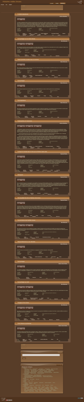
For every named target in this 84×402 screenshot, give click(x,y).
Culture (51, 95)
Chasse (47, 75)
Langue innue (27, 55)
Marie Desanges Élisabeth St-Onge (30, 372)
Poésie (54, 382)
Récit (58, 96)
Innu (6, 4)
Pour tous (37, 379)
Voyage (59, 75)
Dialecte (24, 380)
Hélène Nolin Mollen (62, 263)
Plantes (48, 389)
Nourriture (56, 388)
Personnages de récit (48, 391)
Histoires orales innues (12, 2)
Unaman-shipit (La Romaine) (48, 376)
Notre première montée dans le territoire (27, 59)
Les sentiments (46, 388)
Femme (36, 387)
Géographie (34, 55)
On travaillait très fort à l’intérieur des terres (28, 198)
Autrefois (36, 33)
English (10, 4)
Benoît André (40, 371)
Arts (43, 385)
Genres (24, 381)
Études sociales (26, 216)
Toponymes (39, 116)
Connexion (81, 3)
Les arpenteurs (21, 100)
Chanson (30, 383)
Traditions (63, 33)
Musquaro (19, 174)
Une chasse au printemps (23, 323)
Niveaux (24, 378)
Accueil (51, 3)
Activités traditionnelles (38, 75)
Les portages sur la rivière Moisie (25, 38)
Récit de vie (58, 216)
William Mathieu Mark (41, 369)
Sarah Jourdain (27, 370)
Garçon (42, 387)
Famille (29, 339)
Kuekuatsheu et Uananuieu (24, 121)
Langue (45, 34)
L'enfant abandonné (22, 14)
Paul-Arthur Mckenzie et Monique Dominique (44, 372)
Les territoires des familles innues (25, 220)
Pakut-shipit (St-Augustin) (28, 377)
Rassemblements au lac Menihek (25, 241)
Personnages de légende (55, 33)
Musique (52, 388)
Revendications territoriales (29, 390)
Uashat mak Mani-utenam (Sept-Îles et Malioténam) (32, 375)
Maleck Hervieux (33, 373)
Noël (25, 389)
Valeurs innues (31, 391)
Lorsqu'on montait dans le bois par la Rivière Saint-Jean (31, 151)
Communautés (26, 374)
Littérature (26, 383)
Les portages (20, 80)
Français (2, 4)
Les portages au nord (22, 282)
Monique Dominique (47, 371)
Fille (57, 339)
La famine (31, 388)
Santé (40, 390)
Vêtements (41, 391)
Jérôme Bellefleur (63, 16)
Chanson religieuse (48, 382)
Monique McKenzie (41, 373)
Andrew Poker (26, 369)
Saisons (36, 390)
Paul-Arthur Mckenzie (34, 370)
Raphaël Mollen (64, 153)
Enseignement (45, 170)
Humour (56, 387)
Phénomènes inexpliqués (41, 389)
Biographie (57, 319)
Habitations (47, 387)
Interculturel (26, 388)
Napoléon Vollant (51, 370)
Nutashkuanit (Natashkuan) (37, 376)
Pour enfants (26, 379)
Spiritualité (39, 193)
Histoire (32, 96)
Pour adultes (32, 379)
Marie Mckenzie (64, 61)
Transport (38, 95)
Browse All (59, 365)
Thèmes (24, 386)
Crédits (57, 3)
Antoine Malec (26, 373)
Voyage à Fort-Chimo (22, 302)
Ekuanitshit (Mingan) (27, 376)
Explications (57, 55)
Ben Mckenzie (64, 41)
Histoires (62, 3)
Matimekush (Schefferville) (47, 375)
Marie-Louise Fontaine (43, 370)
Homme (52, 387)
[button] (21, 19)
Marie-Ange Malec (34, 371)
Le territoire (46, 193)
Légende (25, 382)
